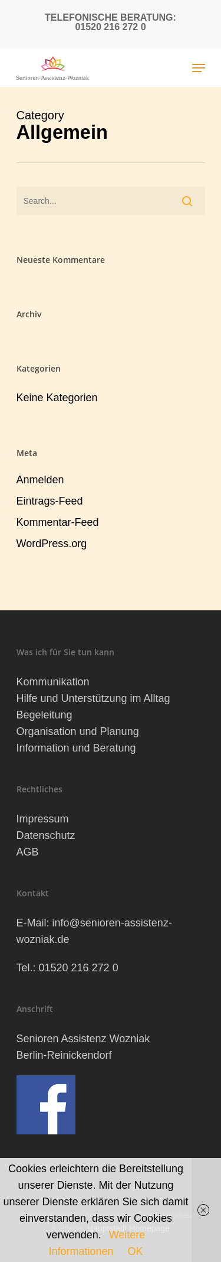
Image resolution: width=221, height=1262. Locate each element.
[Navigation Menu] (198, 68)
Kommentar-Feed (58, 522)
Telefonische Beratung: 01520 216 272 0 (110, 22)
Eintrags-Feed (50, 501)
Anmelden (40, 480)
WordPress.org (52, 543)
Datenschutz (46, 835)
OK (135, 1251)
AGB (28, 852)
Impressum (43, 819)
